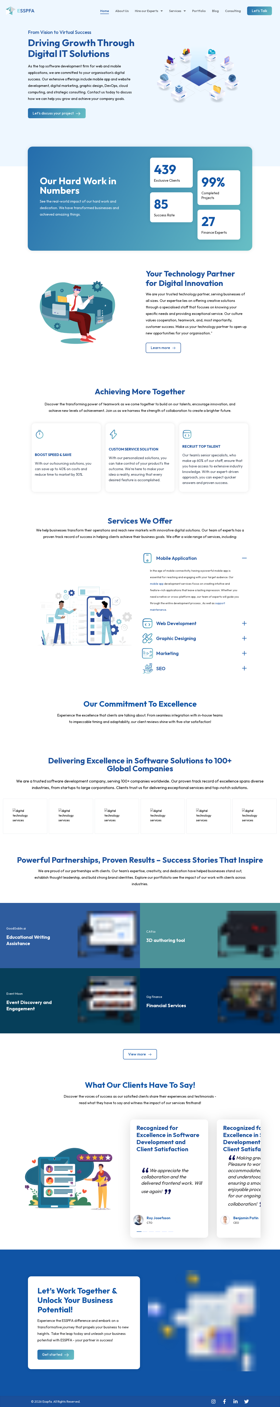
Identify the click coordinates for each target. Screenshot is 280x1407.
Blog (215, 11)
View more (140, 1054)
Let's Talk (259, 10)
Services (177, 11)
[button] (77, 310)
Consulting (233, 11)
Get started (55, 1355)
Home (104, 11)
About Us (122, 11)
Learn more (163, 347)
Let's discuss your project (57, 113)
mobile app (157, 583)
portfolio (161, 877)
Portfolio (199, 11)
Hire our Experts (149, 11)
